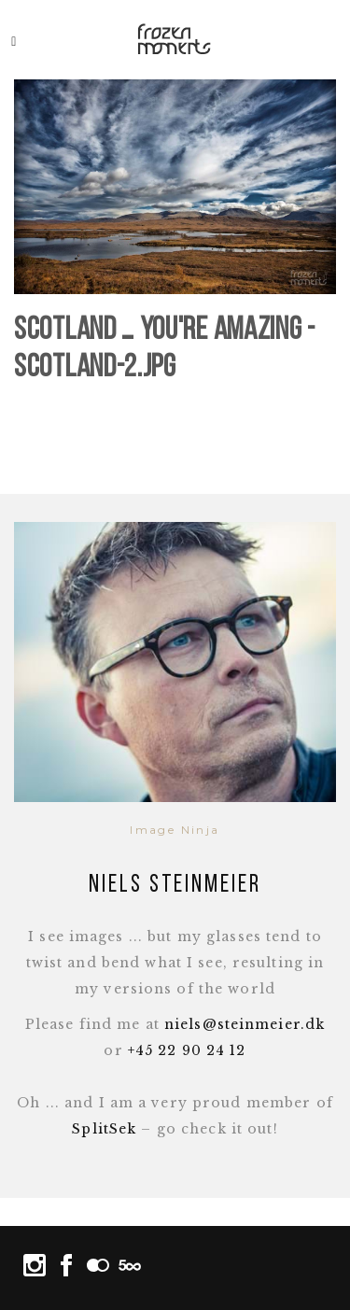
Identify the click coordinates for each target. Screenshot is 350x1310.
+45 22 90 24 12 (187, 1050)
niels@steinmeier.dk (244, 1024)
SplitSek (104, 1128)
